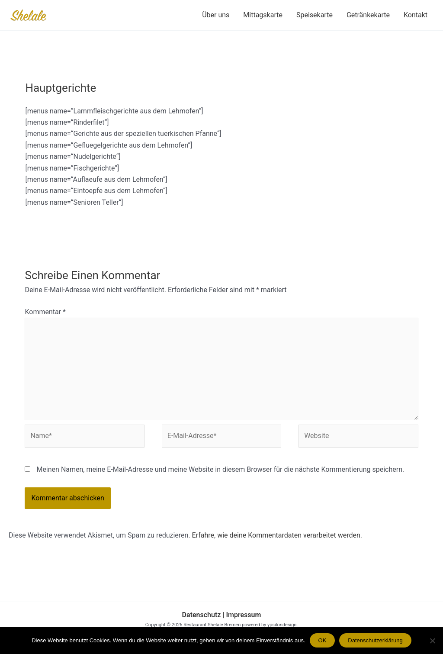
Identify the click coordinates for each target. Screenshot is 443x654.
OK (322, 640)
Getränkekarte (368, 15)
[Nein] (432, 640)
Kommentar (45, 312)
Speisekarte (314, 15)
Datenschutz (201, 615)
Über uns (215, 15)
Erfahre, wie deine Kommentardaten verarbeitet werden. (277, 535)
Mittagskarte (262, 15)
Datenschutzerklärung (375, 640)
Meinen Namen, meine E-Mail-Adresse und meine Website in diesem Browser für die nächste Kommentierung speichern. (220, 469)
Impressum (242, 615)
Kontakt (415, 15)
